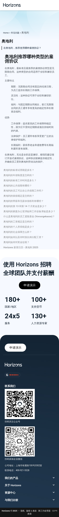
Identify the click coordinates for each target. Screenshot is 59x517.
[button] (53, 5)
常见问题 (15, 33)
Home (6, 33)
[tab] (29, 48)
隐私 (23, 511)
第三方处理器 (44, 511)
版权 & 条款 (31, 511)
